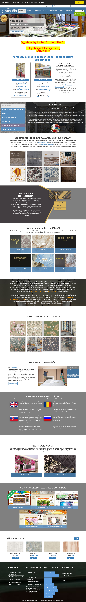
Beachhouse (48, 587)
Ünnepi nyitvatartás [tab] (9, 129)
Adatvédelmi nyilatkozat (57, 600)
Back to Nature (49, 596)
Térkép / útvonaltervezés (20, 95)
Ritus (46, 590)
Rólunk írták (6, 121)
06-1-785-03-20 (22, 86)
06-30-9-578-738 (45, 86)
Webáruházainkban (47, 144)
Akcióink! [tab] (5, 113)
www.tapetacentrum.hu (23, 89)
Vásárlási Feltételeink (44, 600)
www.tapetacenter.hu (45, 91)
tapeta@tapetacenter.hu (45, 89)
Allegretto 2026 (49, 584)
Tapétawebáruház (32, 572)
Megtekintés (15, 558)
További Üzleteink (17, 31)
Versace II (60, 202)
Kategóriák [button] (38, 10)
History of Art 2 (53, 590)
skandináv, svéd (43, 142)
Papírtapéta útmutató (72, 374)
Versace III (60, 205)
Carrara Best (35, 555)
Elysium (55, 587)
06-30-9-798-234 (22, 85)
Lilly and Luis (48, 581)
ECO (32, 291)
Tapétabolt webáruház (33, 581)
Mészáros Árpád (13, 367)
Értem (79, 2)
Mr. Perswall (52, 291)
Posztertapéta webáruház (34, 575)
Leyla (72, 555)
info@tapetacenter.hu (81, 6)
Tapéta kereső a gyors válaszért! (78, 14)
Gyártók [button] (29, 10)
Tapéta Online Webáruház (34, 584)
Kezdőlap (22, 10)
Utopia (54, 555)
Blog (44, 10)
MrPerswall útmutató (72, 372)
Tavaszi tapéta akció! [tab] (9, 117)
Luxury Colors (48, 575)
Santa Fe (17, 555)
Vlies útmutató (70, 369)
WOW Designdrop (49, 593)
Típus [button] (62, 10)
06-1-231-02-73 (44, 88)
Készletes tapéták (53, 10)
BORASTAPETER (40, 291)
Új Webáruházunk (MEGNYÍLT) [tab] (12, 125)
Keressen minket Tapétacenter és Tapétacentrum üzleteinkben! (43, 58)
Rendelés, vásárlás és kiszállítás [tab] (13, 109)
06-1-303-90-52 (22, 83)
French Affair (48, 578)
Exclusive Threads (49, 572)
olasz (23, 299)
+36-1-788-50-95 (66, 6)
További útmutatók (71, 376)
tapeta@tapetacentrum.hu (22, 88)
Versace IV (60, 208)
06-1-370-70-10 (44, 85)
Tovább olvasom (13, 383)
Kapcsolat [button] (69, 10)
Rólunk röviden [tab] (7, 105)
